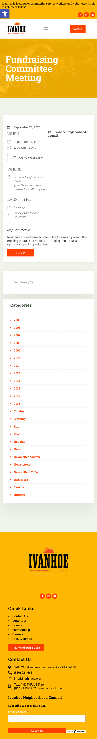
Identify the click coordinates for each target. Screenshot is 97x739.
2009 (17, 350)
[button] (4, 13)
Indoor (34, 213)
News (18, 449)
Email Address (18, 712)
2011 (17, 365)
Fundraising (21, 213)
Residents (20, 217)
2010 (17, 358)
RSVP (20, 252)
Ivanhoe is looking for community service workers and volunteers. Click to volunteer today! (48, 5)
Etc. (16, 426)
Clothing (19, 419)
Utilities (19, 495)
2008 (17, 343)
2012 (17, 373)
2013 (17, 381)
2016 (17, 403)
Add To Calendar (27, 157)
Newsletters (22, 464)
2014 (17, 388)
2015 (17, 396)
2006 (17, 327)
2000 (17, 320)
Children (19, 411)
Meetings (19, 207)
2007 (17, 335)
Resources (21, 479)
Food (17, 434)
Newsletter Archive (27, 457)
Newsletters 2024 (26, 472)
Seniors (19, 487)
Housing (19, 441)
